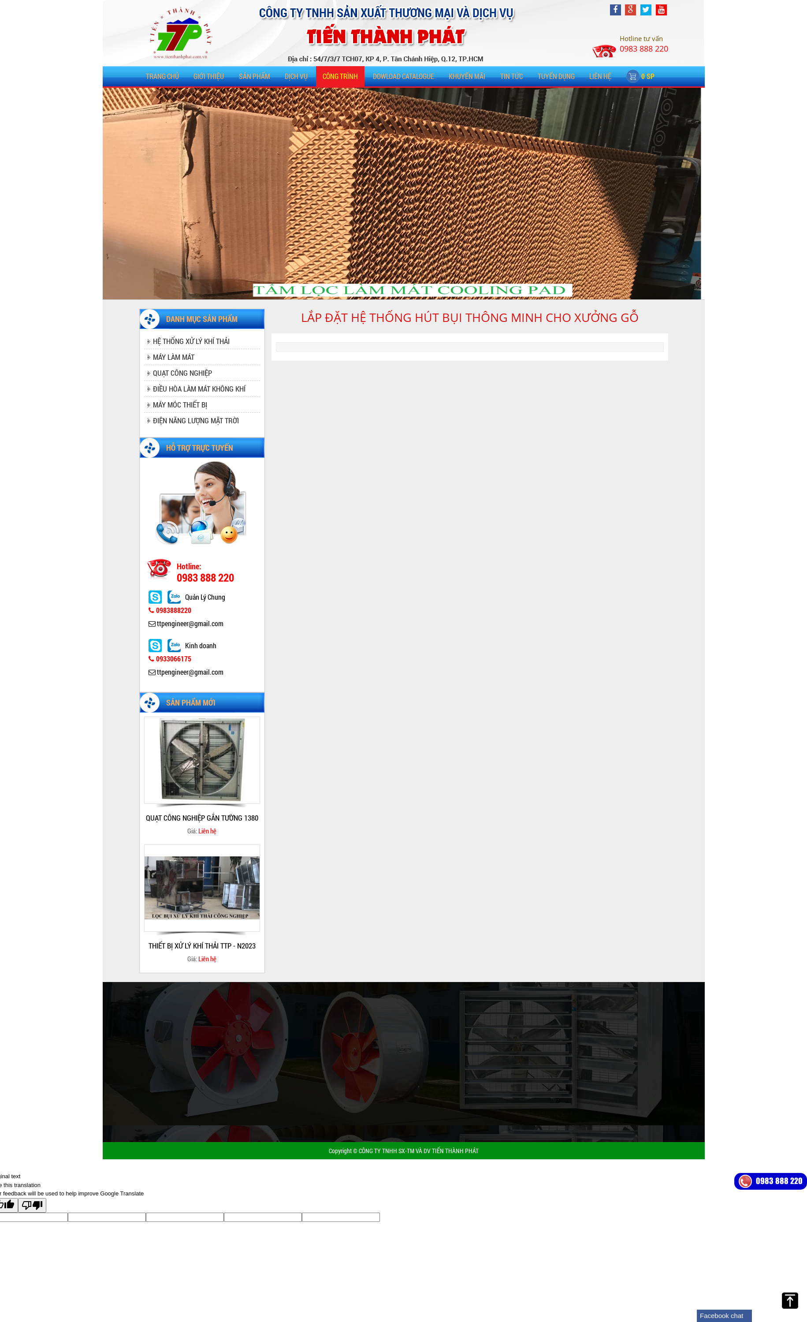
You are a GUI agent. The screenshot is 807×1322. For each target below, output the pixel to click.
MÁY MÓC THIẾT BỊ (180, 405)
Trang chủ (162, 76)
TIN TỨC (511, 76)
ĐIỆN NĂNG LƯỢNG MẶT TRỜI (196, 420)
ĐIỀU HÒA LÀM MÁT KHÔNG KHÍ (199, 389)
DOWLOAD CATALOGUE (403, 76)
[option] (202, 776)
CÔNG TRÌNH (340, 76)
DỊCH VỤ (296, 76)
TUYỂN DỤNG (556, 76)
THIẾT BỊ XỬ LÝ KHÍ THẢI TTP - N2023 (202, 946)
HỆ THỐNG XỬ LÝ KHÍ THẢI (191, 341)
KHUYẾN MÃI (467, 76)
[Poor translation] (32, 1205)
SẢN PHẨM (254, 76)
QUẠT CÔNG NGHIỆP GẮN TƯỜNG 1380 (202, 818)
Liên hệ (600, 76)
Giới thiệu (208, 76)
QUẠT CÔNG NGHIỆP (182, 373)
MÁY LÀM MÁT (173, 357)
